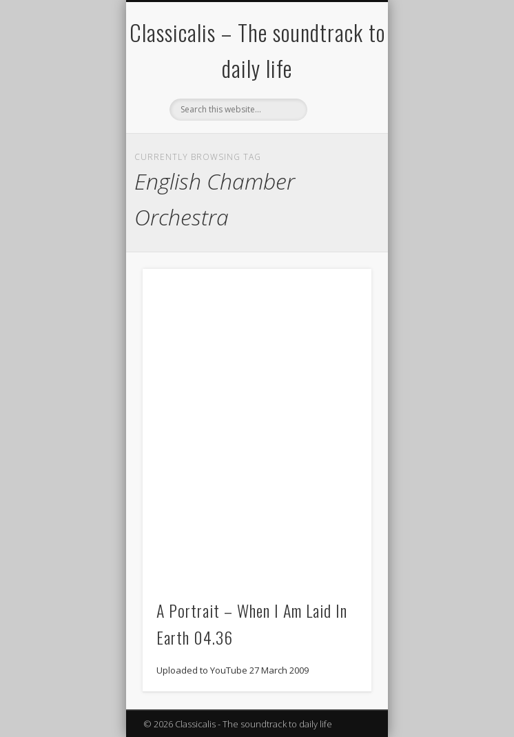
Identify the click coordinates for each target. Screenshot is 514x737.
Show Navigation (337, 123)
